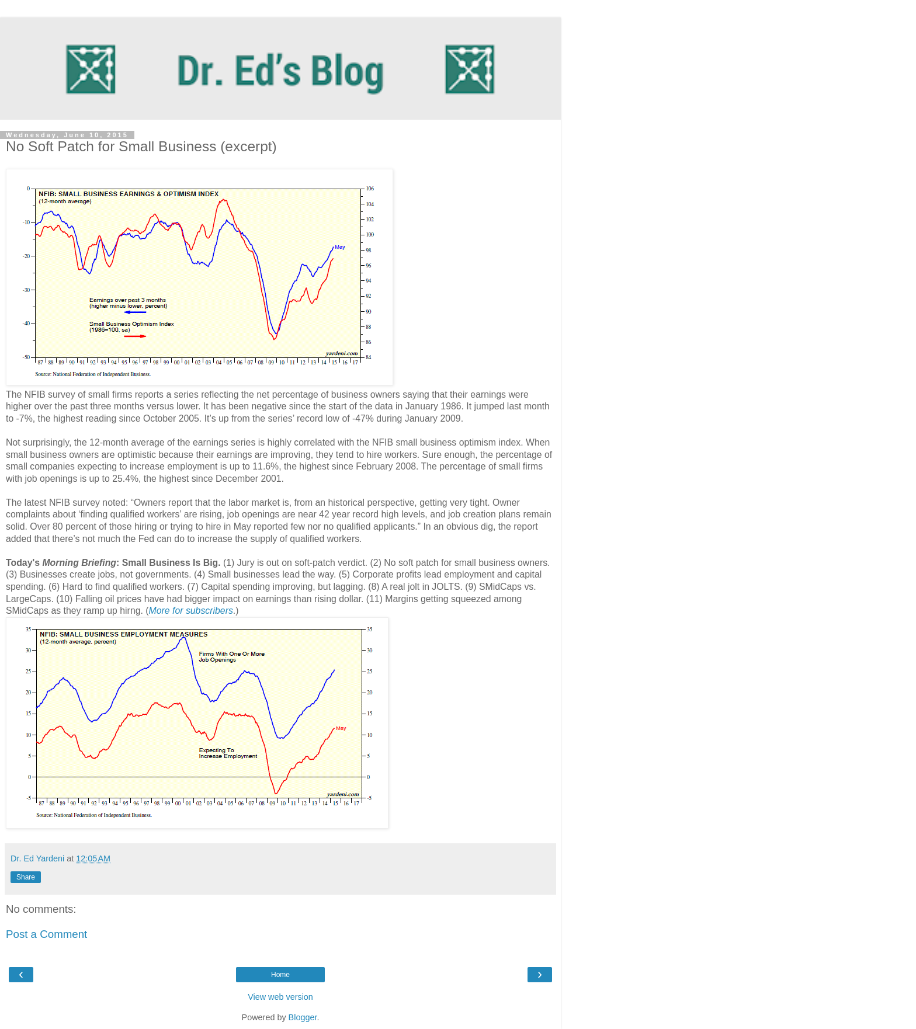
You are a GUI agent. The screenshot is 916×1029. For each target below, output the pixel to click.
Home (280, 975)
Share (25, 877)
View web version (280, 997)
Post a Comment (46, 934)
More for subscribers (191, 611)
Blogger (303, 1017)
